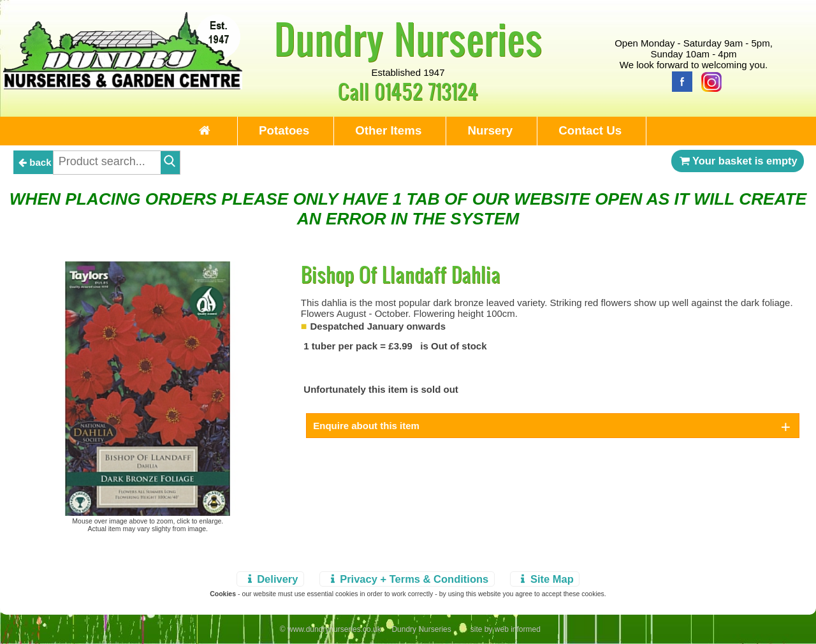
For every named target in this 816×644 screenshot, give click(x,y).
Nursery (490, 130)
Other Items (388, 130)
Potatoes (284, 130)
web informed (518, 629)
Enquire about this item (366, 425)
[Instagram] (708, 80)
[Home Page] (122, 85)
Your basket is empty (738, 160)
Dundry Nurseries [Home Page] (408, 38)
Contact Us (590, 130)
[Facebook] (679, 80)
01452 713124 (426, 91)
